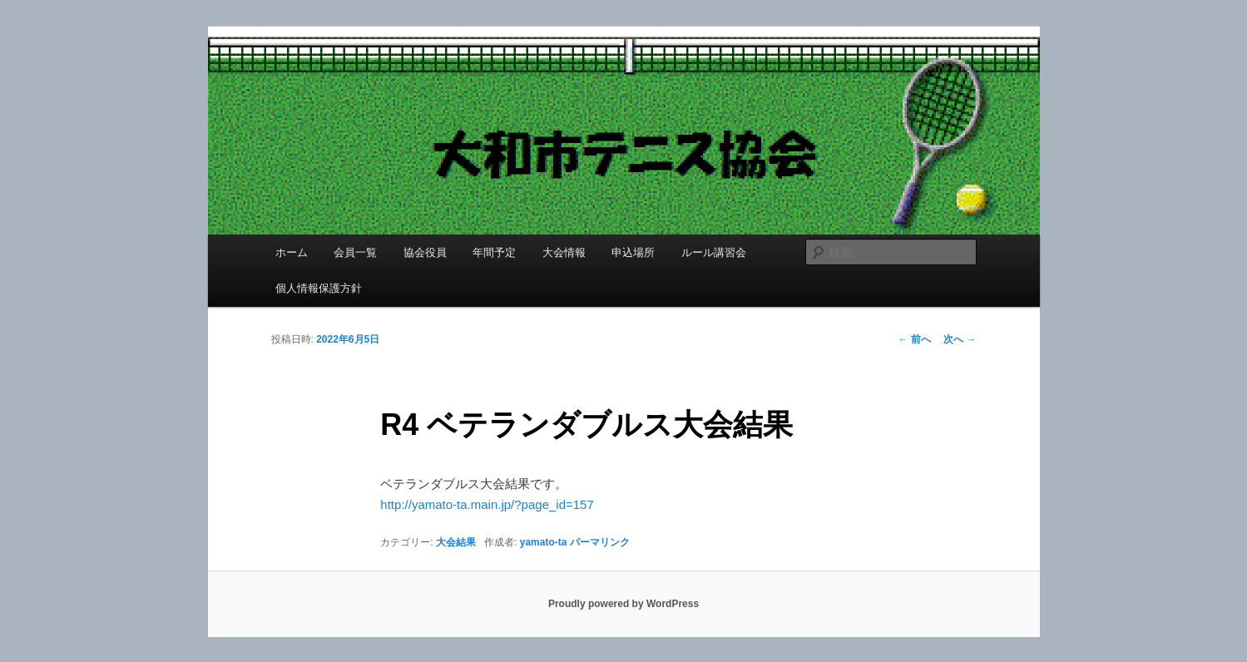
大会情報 (564, 252)
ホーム (291, 252)
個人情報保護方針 (318, 288)
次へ (959, 339)
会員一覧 (355, 252)
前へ (914, 339)
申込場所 (633, 252)
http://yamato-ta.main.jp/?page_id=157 (486, 504)
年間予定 (494, 252)
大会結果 (456, 542)
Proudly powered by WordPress (623, 604)
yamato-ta (543, 542)
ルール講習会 (713, 252)
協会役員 (425, 252)
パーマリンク (600, 542)
